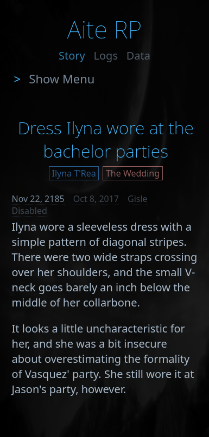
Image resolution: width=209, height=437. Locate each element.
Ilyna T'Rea (74, 173)
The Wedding (133, 173)
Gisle (138, 199)
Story (72, 55)
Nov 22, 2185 (38, 199)
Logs (106, 55)
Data (138, 55)
